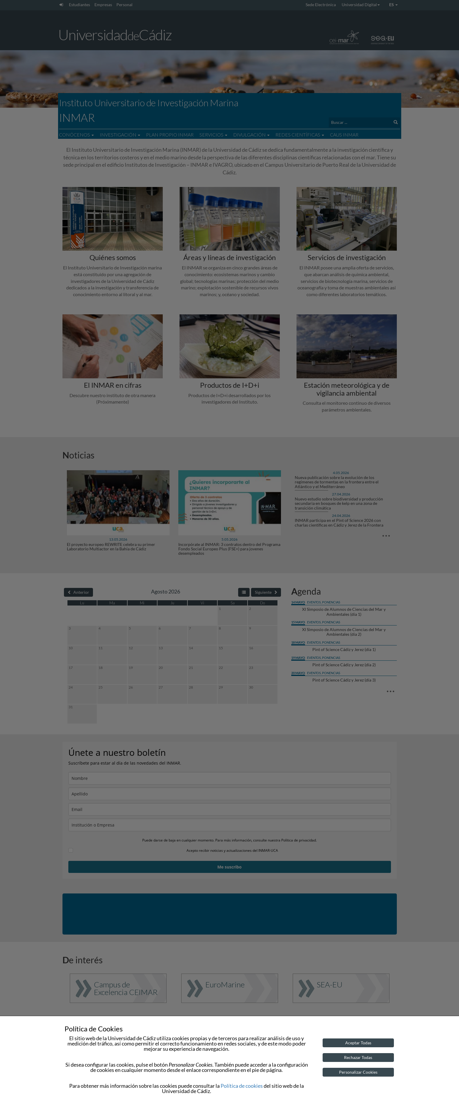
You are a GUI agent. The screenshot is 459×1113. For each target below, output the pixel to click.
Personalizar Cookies (358, 1072)
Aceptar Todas (358, 1042)
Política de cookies (242, 1085)
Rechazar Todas (358, 1057)
